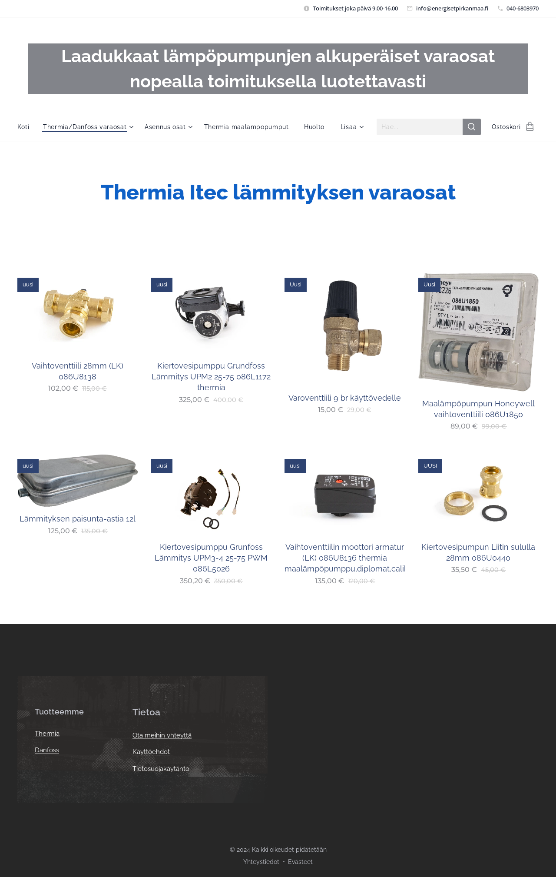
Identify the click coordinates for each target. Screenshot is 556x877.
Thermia (47, 734)
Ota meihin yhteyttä (162, 735)
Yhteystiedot (261, 861)
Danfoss (47, 750)
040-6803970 (522, 8)
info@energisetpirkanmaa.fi (452, 8)
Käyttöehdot (151, 752)
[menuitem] (25, 127)
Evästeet (300, 861)
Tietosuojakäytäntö (160, 769)
